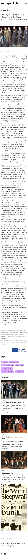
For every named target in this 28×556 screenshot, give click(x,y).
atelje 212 (4, 362)
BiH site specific (7, 473)
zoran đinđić (19, 371)
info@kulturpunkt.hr (6, 538)
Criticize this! (14, 362)
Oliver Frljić (19, 365)
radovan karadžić (7, 368)
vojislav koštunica (7, 371)
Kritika (3, 400)
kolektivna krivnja (7, 365)
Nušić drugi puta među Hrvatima (12, 402)
